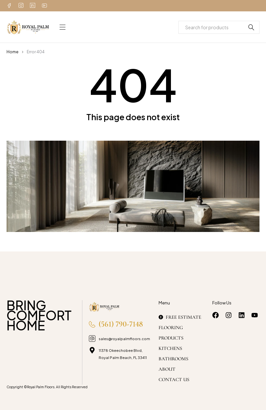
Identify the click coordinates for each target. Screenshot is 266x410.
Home (13, 51)
